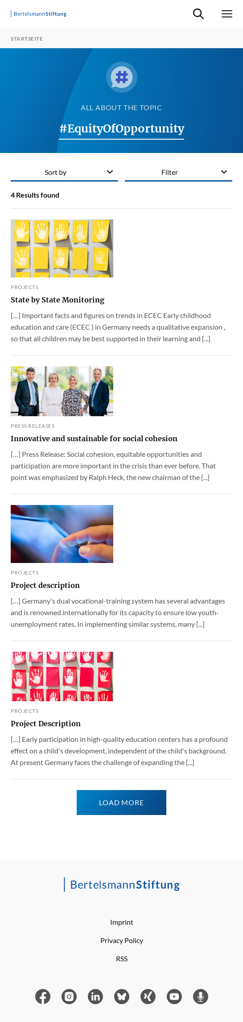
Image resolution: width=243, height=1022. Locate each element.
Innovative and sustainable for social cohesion (94, 438)
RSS (122, 958)
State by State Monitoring (57, 299)
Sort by (55, 172)
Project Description (46, 723)
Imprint (121, 922)
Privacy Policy (121, 940)
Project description (45, 585)
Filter (169, 172)
